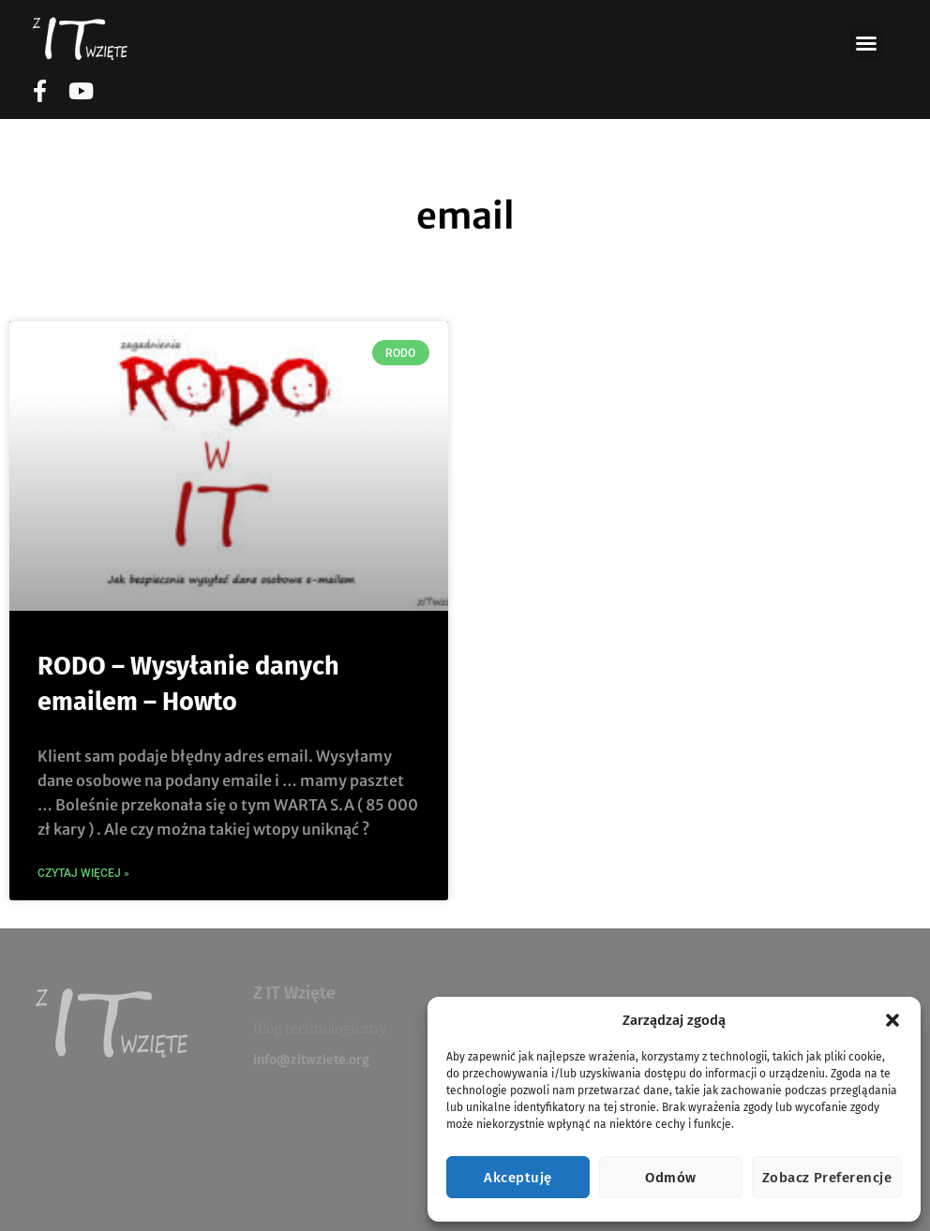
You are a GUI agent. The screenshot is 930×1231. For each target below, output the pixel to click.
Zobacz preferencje (827, 1177)
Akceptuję (517, 1177)
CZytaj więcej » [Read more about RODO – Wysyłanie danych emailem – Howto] (83, 873)
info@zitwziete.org (311, 1060)
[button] (892, 1020)
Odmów (670, 1177)
